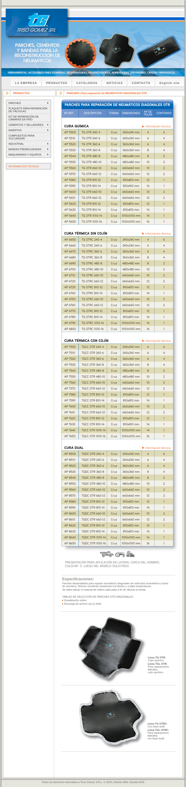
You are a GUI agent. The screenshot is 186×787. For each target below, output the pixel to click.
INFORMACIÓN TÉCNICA (23, 166)
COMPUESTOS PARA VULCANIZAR (21, 137)
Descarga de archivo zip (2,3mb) (82, 603)
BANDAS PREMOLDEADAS (24, 149)
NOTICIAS (114, 83)
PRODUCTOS (56, 83)
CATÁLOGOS (86, 83)
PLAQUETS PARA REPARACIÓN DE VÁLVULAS (27, 110)
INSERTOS (15, 130)
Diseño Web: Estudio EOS (129, 782)
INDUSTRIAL (16, 143)
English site (169, 83)
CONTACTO (141, 83)
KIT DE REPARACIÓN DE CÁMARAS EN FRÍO (23, 118)
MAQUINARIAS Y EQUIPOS (24, 154)
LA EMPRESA (26, 83)
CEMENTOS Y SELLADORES (25, 124)
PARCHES (14, 103)
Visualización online (75, 600)
